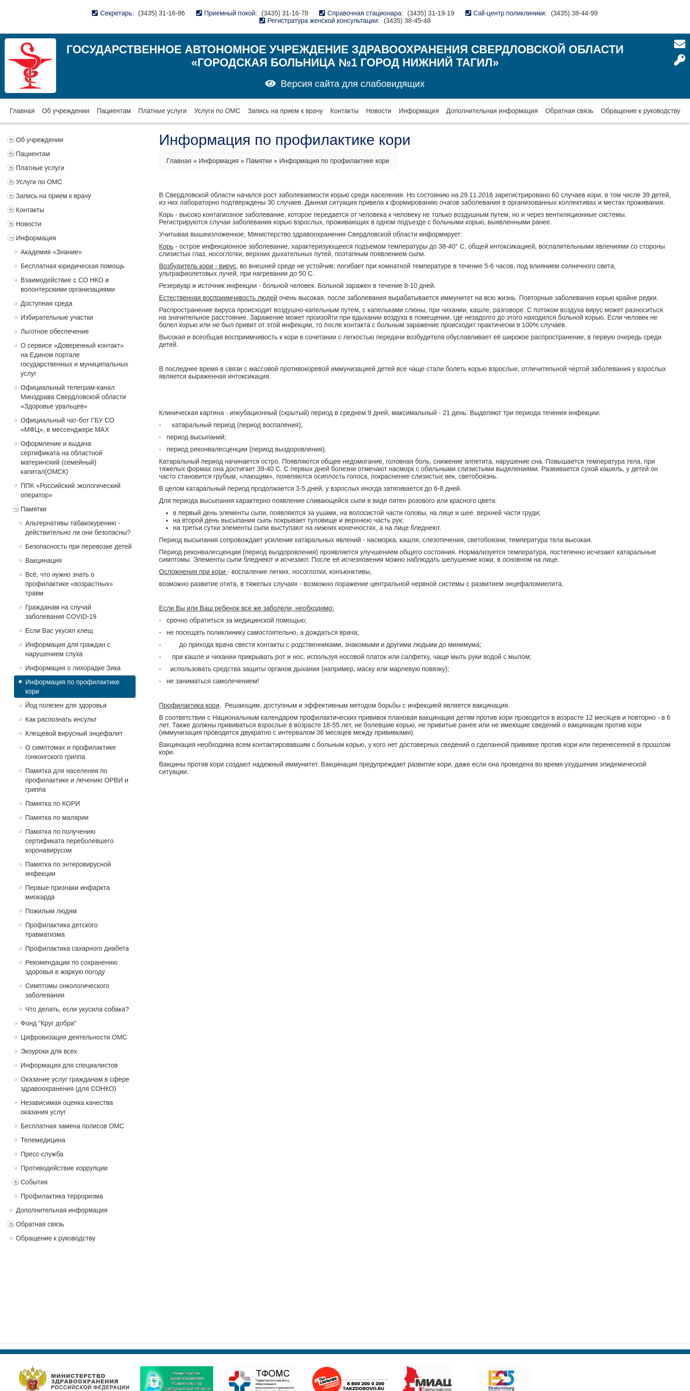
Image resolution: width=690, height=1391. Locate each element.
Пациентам (114, 111)
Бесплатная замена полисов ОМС (72, 1126)
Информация (419, 111)
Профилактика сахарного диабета (77, 948)
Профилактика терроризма (62, 1196)
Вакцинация (43, 560)
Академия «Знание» (51, 252)
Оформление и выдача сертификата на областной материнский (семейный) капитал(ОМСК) (61, 457)
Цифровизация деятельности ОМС (74, 1037)
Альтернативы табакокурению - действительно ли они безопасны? (77, 527)
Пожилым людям (51, 911)
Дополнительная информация (492, 111)
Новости (378, 111)
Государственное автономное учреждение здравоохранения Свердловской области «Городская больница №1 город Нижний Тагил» (345, 56)
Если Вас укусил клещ (59, 630)
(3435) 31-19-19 (430, 13)
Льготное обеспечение (55, 331)
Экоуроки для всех (49, 1051)
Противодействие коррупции (64, 1168)
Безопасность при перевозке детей (78, 546)
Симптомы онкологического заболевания (67, 990)
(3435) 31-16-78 (284, 13)
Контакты (345, 111)
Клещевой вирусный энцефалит (74, 733)
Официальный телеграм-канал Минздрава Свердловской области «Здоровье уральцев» (73, 397)
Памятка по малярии (56, 817)
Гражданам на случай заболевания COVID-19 (60, 611)
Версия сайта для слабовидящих (352, 84)
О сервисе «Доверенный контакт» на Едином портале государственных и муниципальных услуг (74, 359)
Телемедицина (43, 1140)
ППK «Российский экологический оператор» (71, 490)
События (34, 1182)
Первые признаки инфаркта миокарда (67, 892)
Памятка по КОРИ (52, 803)
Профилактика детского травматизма (61, 929)
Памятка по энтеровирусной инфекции (68, 868)
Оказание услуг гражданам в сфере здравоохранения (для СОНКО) (75, 1084)
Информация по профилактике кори (72, 686)
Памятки (33, 509)
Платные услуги (162, 111)
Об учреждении (65, 111)
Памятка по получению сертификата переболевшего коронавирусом (69, 841)
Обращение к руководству (640, 111)
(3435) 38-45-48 (407, 20)
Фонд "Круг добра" (49, 1023)
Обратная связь (569, 111)
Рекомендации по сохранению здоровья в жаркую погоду (71, 967)
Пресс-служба (42, 1154)
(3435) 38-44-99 (574, 13)
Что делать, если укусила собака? (77, 1009)
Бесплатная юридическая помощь (72, 266)
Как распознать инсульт (61, 719)
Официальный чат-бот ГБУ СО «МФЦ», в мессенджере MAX (67, 424)
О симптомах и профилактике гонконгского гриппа (70, 752)
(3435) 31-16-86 (161, 13)
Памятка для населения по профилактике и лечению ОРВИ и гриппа (76, 780)
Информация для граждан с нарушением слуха (67, 649)
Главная (22, 111)
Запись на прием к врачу (285, 111)
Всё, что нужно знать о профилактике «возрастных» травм (69, 584)
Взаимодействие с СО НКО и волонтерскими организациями (68, 284)
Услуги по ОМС (217, 111)
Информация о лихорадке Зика (73, 668)
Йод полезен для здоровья (66, 705)
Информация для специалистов (69, 1065)
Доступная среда (46, 303)
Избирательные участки (57, 317)
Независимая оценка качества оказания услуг (67, 1107)
